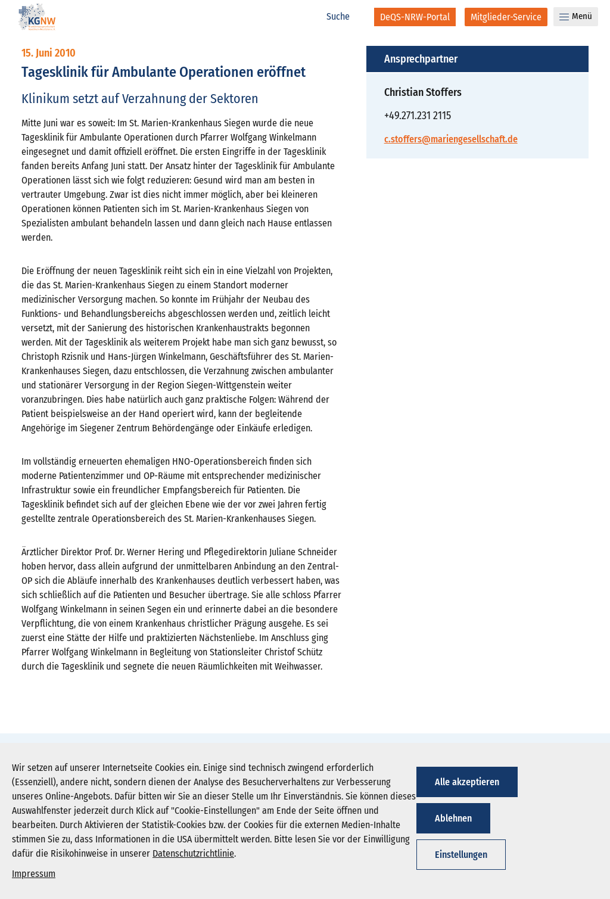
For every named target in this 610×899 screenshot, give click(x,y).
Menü (575, 16)
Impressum (33, 873)
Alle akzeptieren (467, 782)
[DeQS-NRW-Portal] (415, 17)
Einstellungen (461, 854)
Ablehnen (453, 818)
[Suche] (344, 16)
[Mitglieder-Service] (506, 17)
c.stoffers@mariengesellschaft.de (451, 139)
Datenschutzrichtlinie (193, 853)
